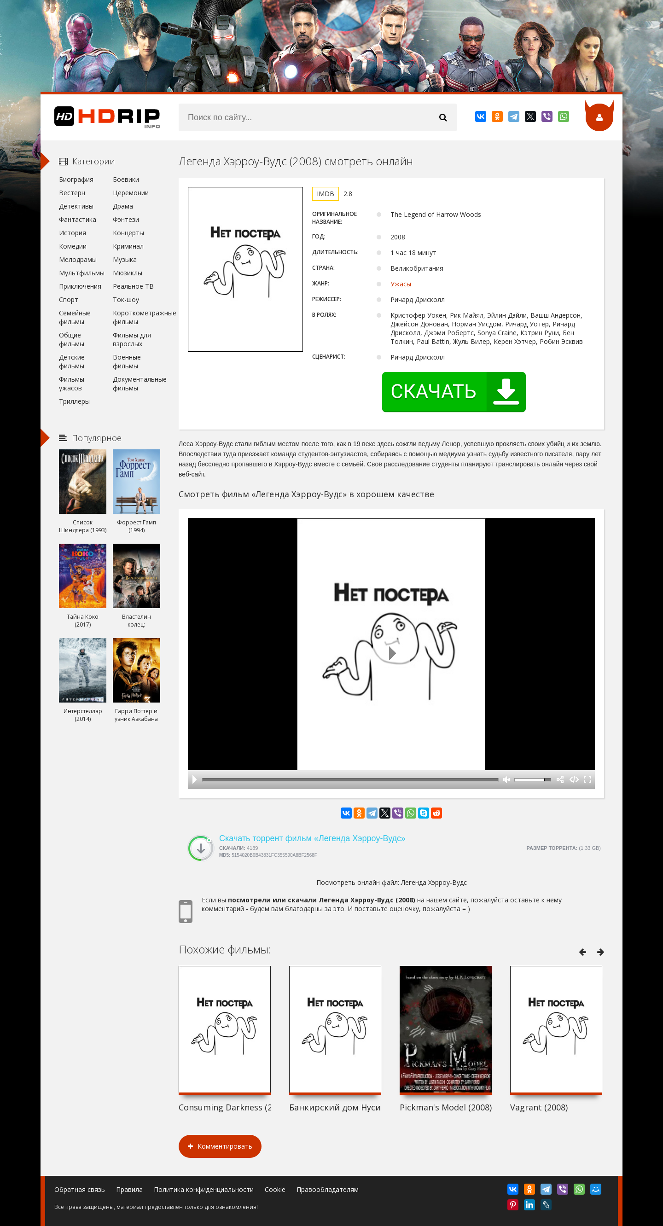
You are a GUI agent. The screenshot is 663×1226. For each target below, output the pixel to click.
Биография (76, 179)
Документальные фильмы (136, 383)
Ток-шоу (126, 299)
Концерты (128, 232)
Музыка (125, 259)
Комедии (73, 246)
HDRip (100, 117)
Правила (129, 1189)
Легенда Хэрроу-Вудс (434, 882)
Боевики (126, 179)
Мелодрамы (78, 259)
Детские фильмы (72, 361)
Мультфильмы (82, 272)
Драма (123, 206)
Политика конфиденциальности (204, 1189)
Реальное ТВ (133, 286)
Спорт (68, 299)
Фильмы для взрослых (132, 339)
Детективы (76, 206)
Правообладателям (328, 1189)
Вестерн (72, 192)
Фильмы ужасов (71, 383)
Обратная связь (79, 1189)
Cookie (275, 1189)
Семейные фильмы (75, 317)
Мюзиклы (127, 272)
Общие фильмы (71, 339)
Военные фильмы (127, 361)
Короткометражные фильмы (136, 317)
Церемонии (131, 192)
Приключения (80, 286)
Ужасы (400, 283)
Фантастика (77, 219)
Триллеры (74, 401)
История (72, 232)
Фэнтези (126, 219)
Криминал (128, 246)
